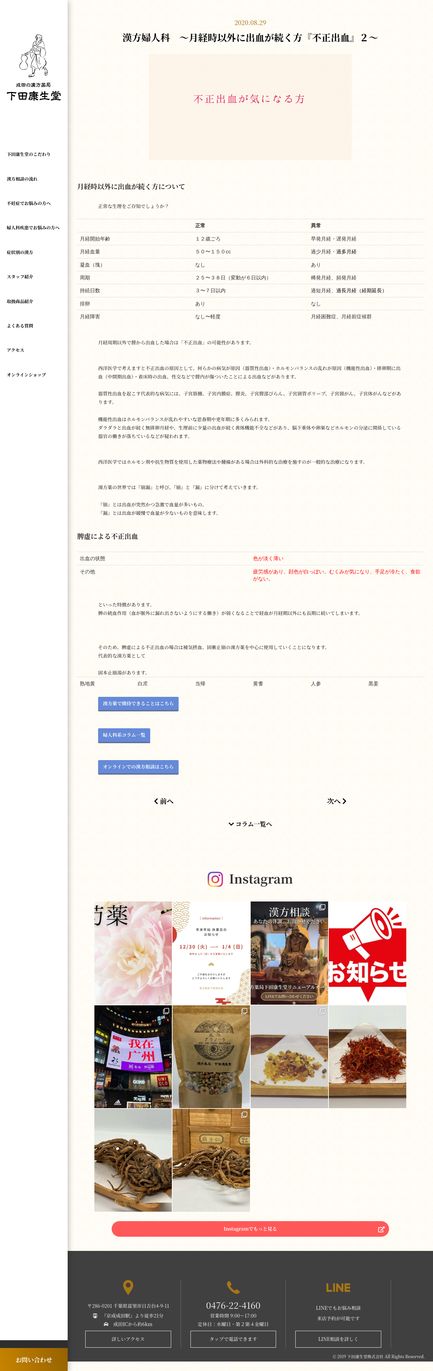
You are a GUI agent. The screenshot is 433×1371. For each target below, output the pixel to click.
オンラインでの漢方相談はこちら (138, 766)
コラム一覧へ (250, 823)
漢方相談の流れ (22, 179)
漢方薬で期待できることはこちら (138, 703)
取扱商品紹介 (20, 301)
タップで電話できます (233, 1348)
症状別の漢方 (20, 252)
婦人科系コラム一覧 (124, 734)
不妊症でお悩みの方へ (29, 203)
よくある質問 (20, 325)
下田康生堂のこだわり (29, 154)
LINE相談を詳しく (338, 1348)
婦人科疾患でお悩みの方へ (33, 227)
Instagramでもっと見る (250, 1235)
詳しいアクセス (128, 1348)
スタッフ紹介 (20, 276)
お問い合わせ (34, 1359)
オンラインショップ (26, 374)
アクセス (15, 350)
